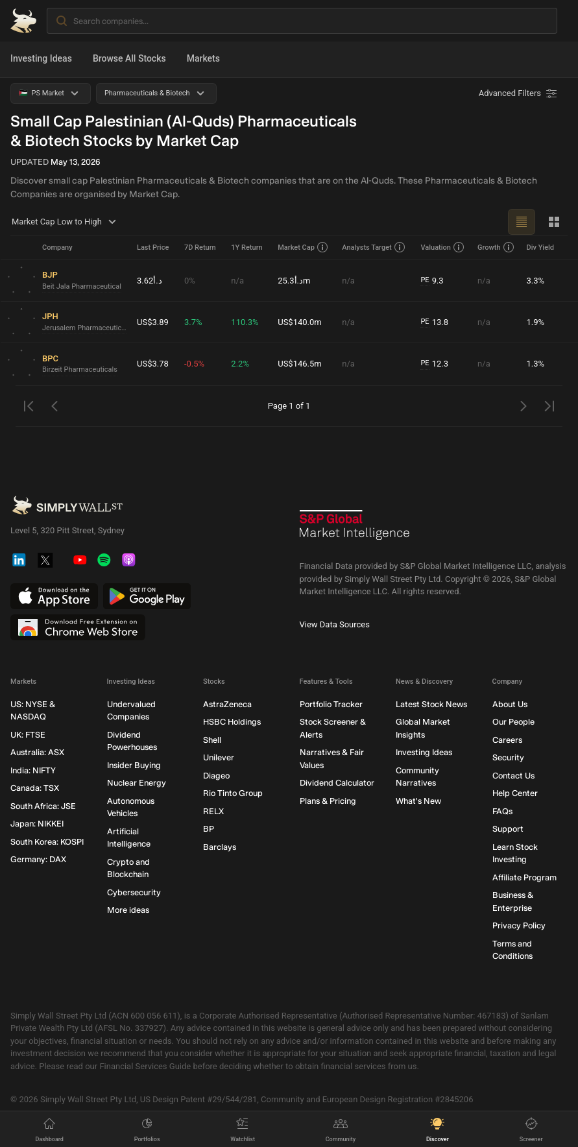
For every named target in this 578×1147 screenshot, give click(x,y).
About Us (509, 704)
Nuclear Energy (136, 783)
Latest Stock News (431, 704)
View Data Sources (335, 624)
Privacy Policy (519, 925)
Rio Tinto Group (233, 793)
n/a (237, 280)
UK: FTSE (27, 735)
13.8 (434, 322)
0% (189, 280)
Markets (203, 58)
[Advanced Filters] (519, 93)
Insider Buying (134, 765)
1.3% (535, 363)
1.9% (535, 322)
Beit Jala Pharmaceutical (81, 286)
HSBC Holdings (232, 722)
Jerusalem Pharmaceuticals (84, 328)
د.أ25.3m (294, 280)
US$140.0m (300, 322)
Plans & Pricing (328, 801)
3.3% (535, 280)
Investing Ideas (41, 58)
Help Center (515, 793)
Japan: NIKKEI (37, 823)
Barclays (219, 847)
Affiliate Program (524, 877)
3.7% (193, 322)
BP (208, 829)
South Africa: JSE (43, 806)
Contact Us (513, 775)
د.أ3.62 (149, 280)
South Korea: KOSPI (47, 842)
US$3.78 (153, 363)
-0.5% (194, 363)
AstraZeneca (227, 704)
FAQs (502, 811)
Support (508, 829)
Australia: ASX (37, 752)
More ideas (128, 910)
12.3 (434, 364)
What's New (418, 801)
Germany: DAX (38, 859)
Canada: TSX (34, 788)
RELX (213, 811)
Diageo (216, 775)
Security (508, 757)
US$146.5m (300, 363)
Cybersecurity (134, 892)
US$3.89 (153, 322)
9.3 (431, 281)
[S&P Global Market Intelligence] (355, 529)
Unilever (218, 757)
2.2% (240, 363)
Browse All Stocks (129, 58)
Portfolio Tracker (331, 704)
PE (424, 280)
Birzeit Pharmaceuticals (79, 369)
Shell (212, 740)
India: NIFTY (33, 770)
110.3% (244, 322)
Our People (513, 722)
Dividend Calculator (337, 783)
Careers (507, 740)
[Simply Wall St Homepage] (23, 21)
